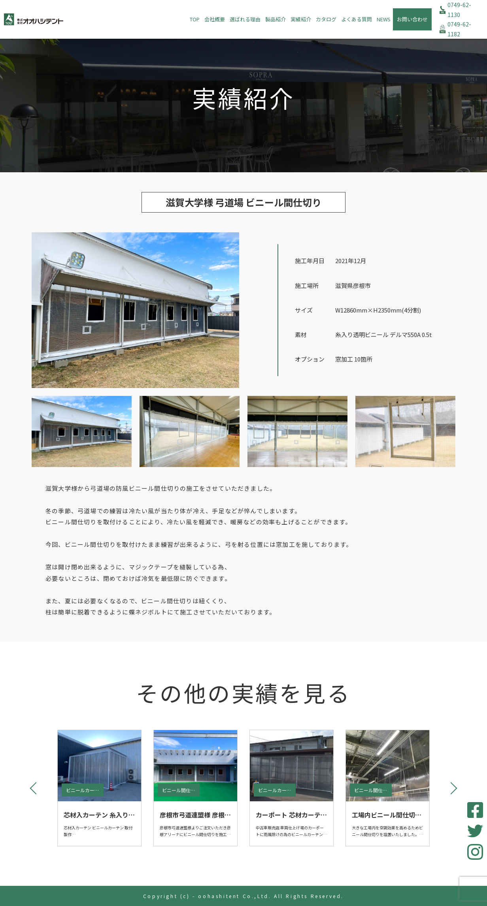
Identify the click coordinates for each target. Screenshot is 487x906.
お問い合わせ (412, 19)
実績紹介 (301, 19)
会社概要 (214, 19)
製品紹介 (275, 19)
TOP (195, 19)
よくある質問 (356, 19)
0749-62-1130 (459, 10)
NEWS (384, 19)
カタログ (326, 19)
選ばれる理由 (245, 19)
